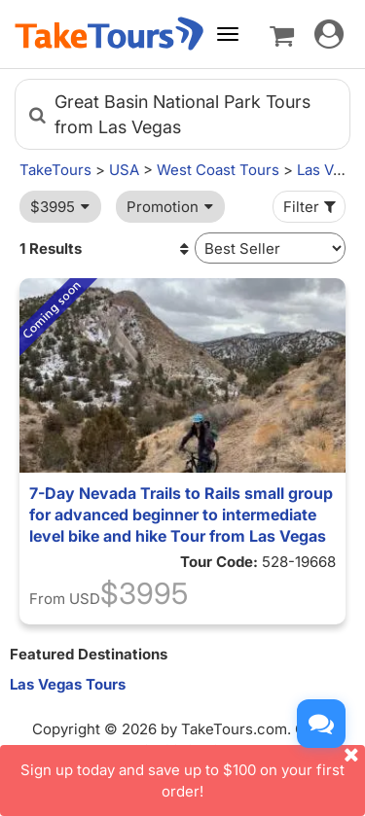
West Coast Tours (218, 169)
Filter (311, 206)
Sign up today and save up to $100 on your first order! (192, 772)
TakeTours (55, 169)
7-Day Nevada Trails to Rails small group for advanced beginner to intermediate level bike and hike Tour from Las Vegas (181, 514)
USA (124, 169)
